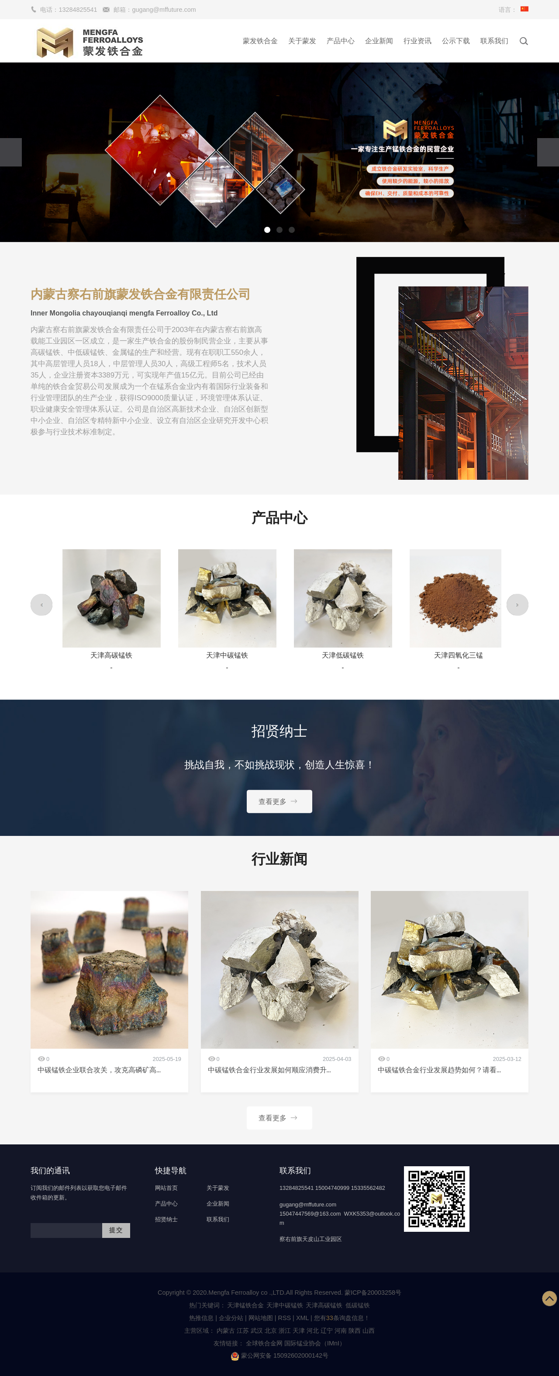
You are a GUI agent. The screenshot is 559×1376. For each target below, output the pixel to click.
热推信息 (201, 1317)
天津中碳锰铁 (284, 1305)
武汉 (257, 1330)
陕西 (355, 1330)
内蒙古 (226, 1330)
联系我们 (494, 41)
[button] (267, 230)
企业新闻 (379, 41)
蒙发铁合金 (260, 41)
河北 (313, 1330)
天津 (299, 1330)
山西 (368, 1330)
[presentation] (11, 152)
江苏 (243, 1330)
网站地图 (260, 1317)
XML (302, 1317)
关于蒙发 (302, 41)
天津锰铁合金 (245, 1305)
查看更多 (279, 801)
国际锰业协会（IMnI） (314, 1343)
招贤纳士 (166, 1219)
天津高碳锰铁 (324, 1305)
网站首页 (166, 1188)
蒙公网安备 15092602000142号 (279, 1355)
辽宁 (327, 1330)
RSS (284, 1317)
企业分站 (231, 1317)
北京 (271, 1330)
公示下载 (456, 41)
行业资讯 (417, 41)
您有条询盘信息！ (342, 1317)
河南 (341, 1330)
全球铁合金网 (265, 1343)
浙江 (285, 1330)
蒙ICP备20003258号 (373, 1292)
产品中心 (341, 41)
